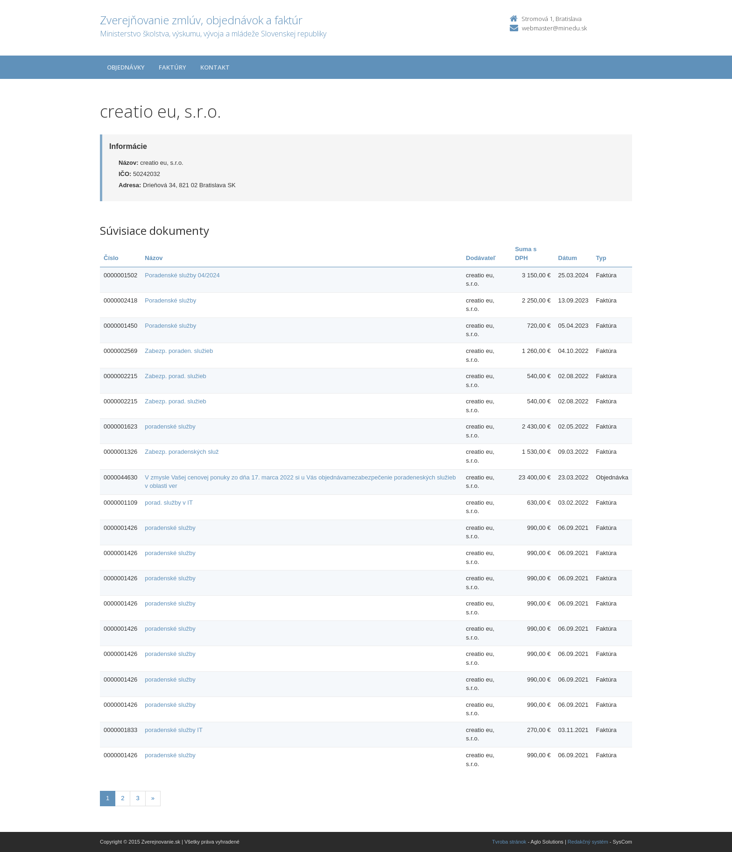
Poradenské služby (170, 300)
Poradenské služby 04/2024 (182, 275)
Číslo (111, 257)
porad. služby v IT (169, 502)
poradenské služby (170, 426)
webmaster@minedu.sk (554, 28)
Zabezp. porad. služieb (175, 376)
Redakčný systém (588, 842)
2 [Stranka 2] (122, 798)
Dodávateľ (481, 257)
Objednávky (126, 67)
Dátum (567, 257)
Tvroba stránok (509, 842)
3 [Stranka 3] (137, 798)
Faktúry (172, 67)
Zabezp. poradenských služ (181, 451)
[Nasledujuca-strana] (153, 798)
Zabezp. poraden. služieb (179, 350)
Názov (153, 257)
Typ (601, 257)
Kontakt (215, 67)
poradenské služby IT (174, 729)
